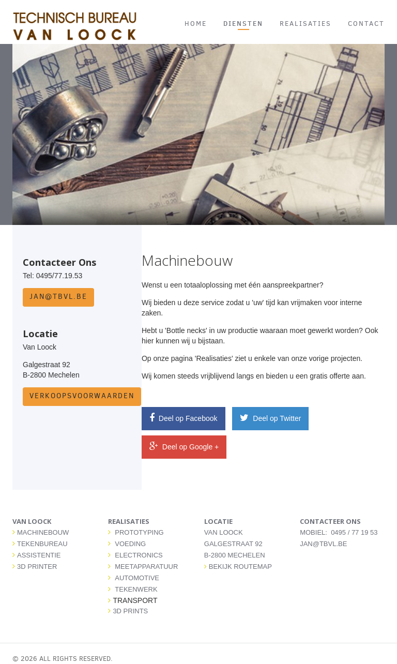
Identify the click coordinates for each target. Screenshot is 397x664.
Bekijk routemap (238, 566)
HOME (196, 23)
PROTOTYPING (139, 532)
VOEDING (130, 544)
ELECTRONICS (138, 555)
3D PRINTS (130, 611)
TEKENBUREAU (42, 544)
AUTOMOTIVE (137, 578)
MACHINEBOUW (43, 532)
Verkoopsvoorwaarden (81, 396)
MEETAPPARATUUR (146, 566)
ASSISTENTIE (39, 555)
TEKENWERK (136, 589)
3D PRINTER (37, 566)
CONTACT (366, 23)
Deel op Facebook (183, 417)
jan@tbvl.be (58, 296)
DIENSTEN (243, 23)
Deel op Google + (184, 446)
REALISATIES (305, 23)
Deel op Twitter (270, 417)
